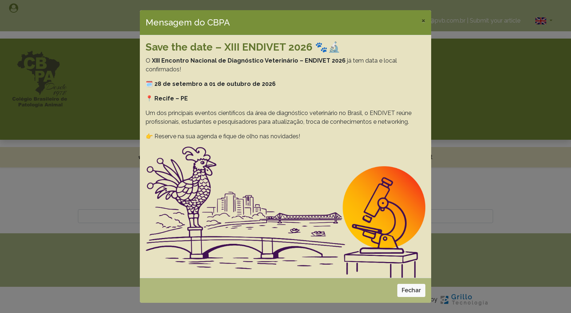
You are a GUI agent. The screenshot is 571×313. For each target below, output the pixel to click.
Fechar (411, 290)
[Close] (423, 20)
